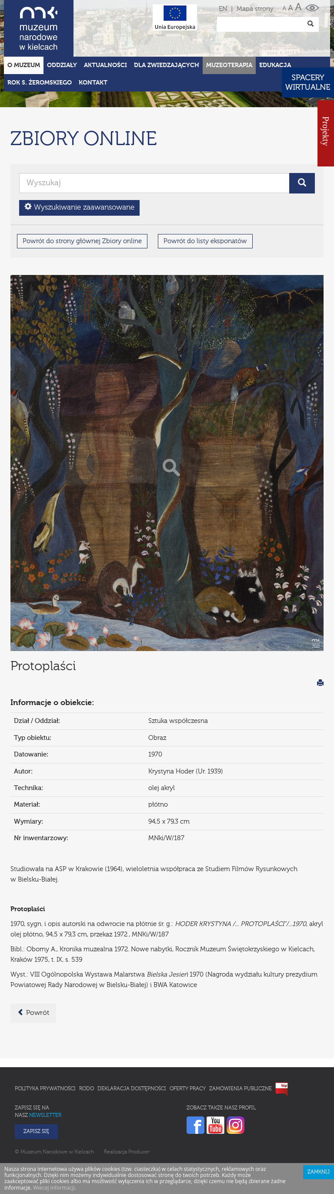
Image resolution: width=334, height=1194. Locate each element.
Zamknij (318, 1133)
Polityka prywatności (45, 1050)
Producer (139, 1113)
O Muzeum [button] (23, 27)
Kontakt (93, 44)
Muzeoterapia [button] (229, 27)
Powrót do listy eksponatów (205, 203)
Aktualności (105, 27)
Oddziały (62, 27)
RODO (86, 1050)
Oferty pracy (188, 1050)
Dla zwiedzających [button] (166, 27)
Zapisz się (36, 1093)
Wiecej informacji (54, 1149)
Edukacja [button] (275, 27)
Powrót (33, 974)
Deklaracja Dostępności (131, 1050)
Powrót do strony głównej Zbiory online (82, 203)
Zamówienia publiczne (240, 1050)
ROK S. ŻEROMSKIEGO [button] (39, 44)
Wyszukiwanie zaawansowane (79, 169)
